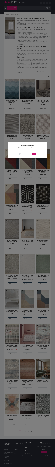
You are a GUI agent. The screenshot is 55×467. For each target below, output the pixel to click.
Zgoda (34, 153)
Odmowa (29, 153)
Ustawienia (22, 153)
